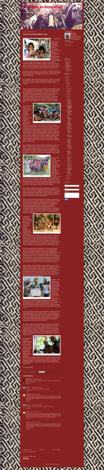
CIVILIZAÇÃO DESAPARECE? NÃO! (69, 169)
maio (68, 96)
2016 (67, 179)
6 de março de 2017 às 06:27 (37, 379)
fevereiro (68, 175)
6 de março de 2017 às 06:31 (37, 387)
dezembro (69, 83)
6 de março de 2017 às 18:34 (34, 422)
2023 (67, 76)
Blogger (57, 464)
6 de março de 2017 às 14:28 (35, 411)
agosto (68, 91)
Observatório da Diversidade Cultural (69, 66)
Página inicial (41, 449)
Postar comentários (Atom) (31, 451)
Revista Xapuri (68, 61)
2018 (67, 80)
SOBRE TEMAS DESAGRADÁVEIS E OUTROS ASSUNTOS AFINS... (69, 113)
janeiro (68, 177)
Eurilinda (27, 394)
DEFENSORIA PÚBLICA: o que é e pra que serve (69, 125)
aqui (52, 54)
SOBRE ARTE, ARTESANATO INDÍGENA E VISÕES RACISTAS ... (69, 130)
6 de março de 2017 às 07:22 (35, 394)
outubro (68, 88)
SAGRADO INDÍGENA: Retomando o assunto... (69, 153)
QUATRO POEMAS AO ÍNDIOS (69, 172)
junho (68, 94)
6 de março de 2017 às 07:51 (37, 404)
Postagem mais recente (27, 449)
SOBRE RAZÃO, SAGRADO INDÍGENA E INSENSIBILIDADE (69, 107)
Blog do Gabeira (69, 69)
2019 (67, 79)
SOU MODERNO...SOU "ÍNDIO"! (69, 158)
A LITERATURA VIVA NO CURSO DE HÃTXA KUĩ (69, 102)
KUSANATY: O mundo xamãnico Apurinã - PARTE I (69, 141)
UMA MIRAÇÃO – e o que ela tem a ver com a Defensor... (69, 119)
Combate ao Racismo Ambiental (68, 63)
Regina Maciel (28, 379)
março (68, 99)
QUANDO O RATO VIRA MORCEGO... (69, 136)
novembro (69, 86)
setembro (69, 90)
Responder (28, 383)
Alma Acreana (68, 70)
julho (68, 93)
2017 (67, 82)
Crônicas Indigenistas (42, 6)
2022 (67, 77)
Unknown (27, 411)
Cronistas (28, 387)
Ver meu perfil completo (69, 42)
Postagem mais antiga (56, 449)
